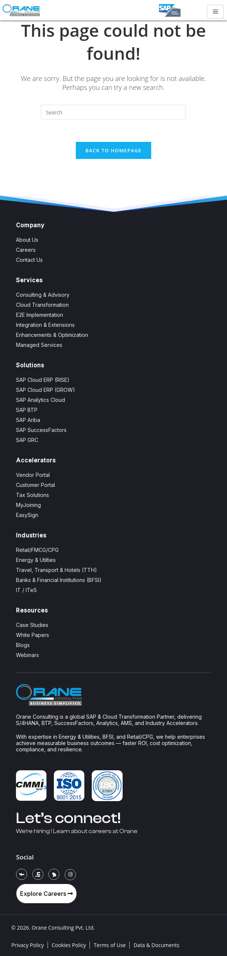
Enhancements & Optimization (52, 335)
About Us (27, 240)
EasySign (27, 515)
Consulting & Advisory (42, 295)
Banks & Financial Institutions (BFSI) (58, 580)
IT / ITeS (26, 590)
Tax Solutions (32, 495)
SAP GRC (27, 440)
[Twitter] (53, 874)
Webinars (27, 655)
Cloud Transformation (42, 305)
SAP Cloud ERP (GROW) (45, 390)
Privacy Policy (28, 945)
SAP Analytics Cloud (40, 400)
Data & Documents (156, 945)
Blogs (23, 645)
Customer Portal (35, 485)
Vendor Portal (33, 475)
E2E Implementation (39, 315)
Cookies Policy (69, 945)
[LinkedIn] (37, 874)
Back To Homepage (113, 150)
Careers (26, 250)
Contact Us (29, 260)
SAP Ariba (28, 420)
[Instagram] (70, 874)
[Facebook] (21, 874)
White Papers (32, 635)
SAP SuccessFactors (41, 430)
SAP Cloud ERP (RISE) (42, 380)
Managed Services (39, 345)
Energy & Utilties (36, 560)
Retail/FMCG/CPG (37, 550)
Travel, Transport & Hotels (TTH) (56, 570)
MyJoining (28, 505)
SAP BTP (27, 410)
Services (29, 280)
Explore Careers (46, 893)
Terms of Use (110, 945)
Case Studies (32, 625)
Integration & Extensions (45, 325)
